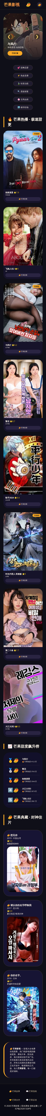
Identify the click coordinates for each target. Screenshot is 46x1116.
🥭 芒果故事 (14, 1091)
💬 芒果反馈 (31, 1100)
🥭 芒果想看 (23, 199)
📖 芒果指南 (31, 1091)
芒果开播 (15, 53)
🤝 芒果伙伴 (14, 1100)
